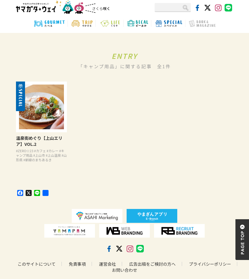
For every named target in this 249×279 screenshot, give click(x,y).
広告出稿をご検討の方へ (152, 264)
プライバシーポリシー (210, 264)
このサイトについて (37, 264)
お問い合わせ (124, 270)
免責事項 (77, 264)
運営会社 (107, 264)
